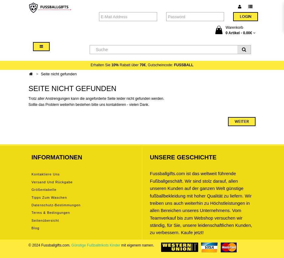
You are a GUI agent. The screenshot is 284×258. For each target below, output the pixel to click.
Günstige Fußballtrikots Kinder (95, 245)
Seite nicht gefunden (59, 74)
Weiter (242, 121)
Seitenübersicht (45, 220)
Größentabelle (44, 189)
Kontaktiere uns (45, 174)
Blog (35, 228)
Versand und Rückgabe (52, 182)
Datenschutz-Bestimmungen (56, 205)
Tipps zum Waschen (49, 197)
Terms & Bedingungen (50, 212)
